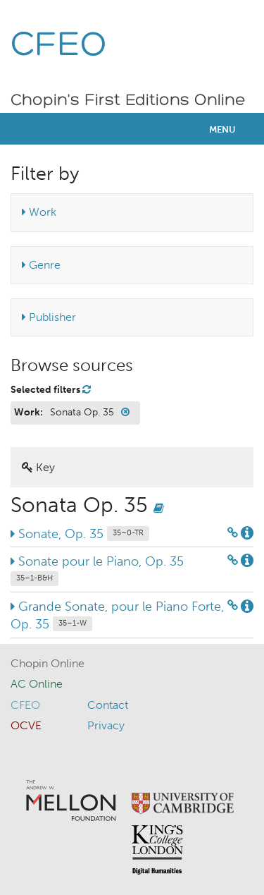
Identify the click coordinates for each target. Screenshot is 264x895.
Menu (222, 129)
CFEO (59, 46)
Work (39, 212)
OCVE (26, 725)
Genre (41, 265)
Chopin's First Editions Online (128, 100)
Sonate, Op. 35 (80, 534)
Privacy (106, 725)
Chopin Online (47, 663)
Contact (107, 705)
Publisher (49, 317)
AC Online (37, 683)
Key (38, 467)
